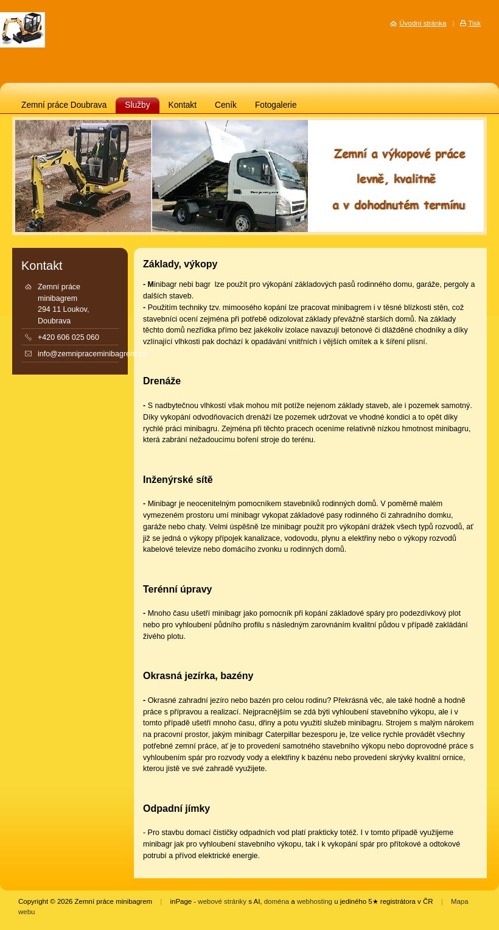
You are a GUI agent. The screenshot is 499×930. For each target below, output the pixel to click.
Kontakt (183, 105)
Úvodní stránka (422, 23)
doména (276, 901)
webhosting (314, 901)
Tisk (474, 23)
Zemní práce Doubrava (63, 105)
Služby (137, 105)
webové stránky (222, 901)
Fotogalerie (276, 105)
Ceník (226, 105)
